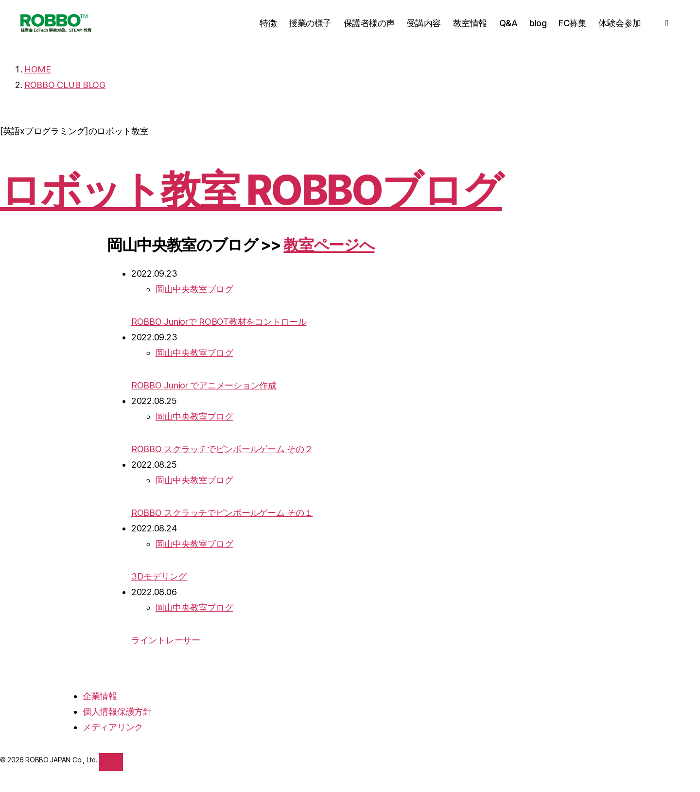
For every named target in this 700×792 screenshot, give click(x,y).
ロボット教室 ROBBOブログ (251, 189)
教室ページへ (328, 244)
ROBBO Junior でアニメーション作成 (204, 385)
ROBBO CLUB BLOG (64, 85)
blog (537, 23)
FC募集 (572, 23)
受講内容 (424, 23)
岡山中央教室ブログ (194, 289)
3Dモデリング (159, 576)
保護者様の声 (369, 23)
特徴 (268, 23)
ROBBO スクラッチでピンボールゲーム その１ (222, 513)
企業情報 (100, 696)
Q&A (508, 23)
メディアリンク (113, 727)
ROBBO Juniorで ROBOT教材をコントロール (218, 322)
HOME (37, 69)
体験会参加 (619, 23)
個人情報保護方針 (117, 711)
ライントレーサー (165, 640)
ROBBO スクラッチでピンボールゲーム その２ (222, 449)
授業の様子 (310, 23)
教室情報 (470, 23)
